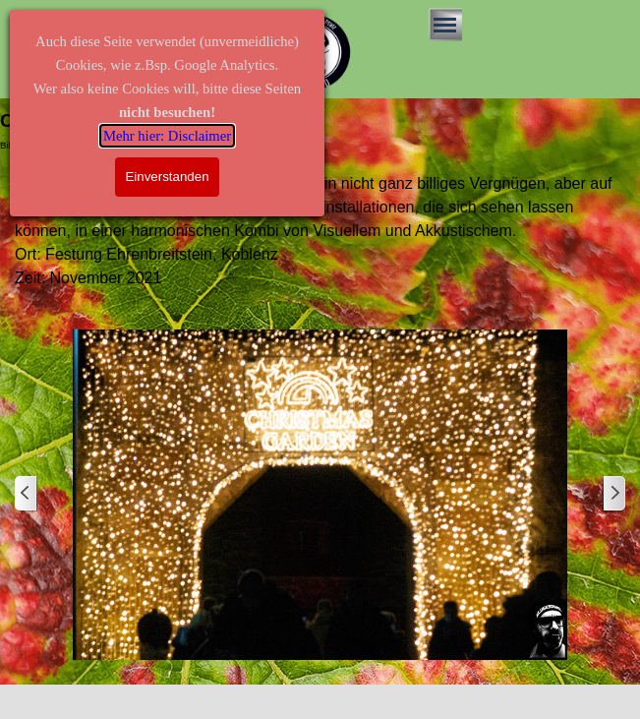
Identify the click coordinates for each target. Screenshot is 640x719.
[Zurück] (26, 494)
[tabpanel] (320, 231)
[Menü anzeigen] (445, 24)
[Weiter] (613, 494)
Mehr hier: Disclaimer (167, 136)
